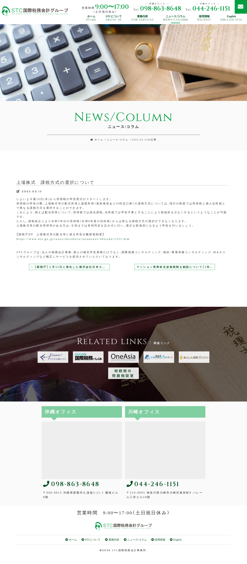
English (175, 539)
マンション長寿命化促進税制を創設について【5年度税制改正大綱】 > (176, 283)
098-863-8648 (160, 9)
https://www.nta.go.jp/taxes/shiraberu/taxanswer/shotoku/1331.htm (73, 255)
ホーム (96, 140)
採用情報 (158, 539)
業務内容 (112, 539)
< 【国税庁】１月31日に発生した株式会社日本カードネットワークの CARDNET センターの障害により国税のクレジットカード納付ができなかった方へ (70, 283)
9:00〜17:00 (112, 7)
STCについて (91, 539)
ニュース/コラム (117, 140)
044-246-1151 (211, 9)
